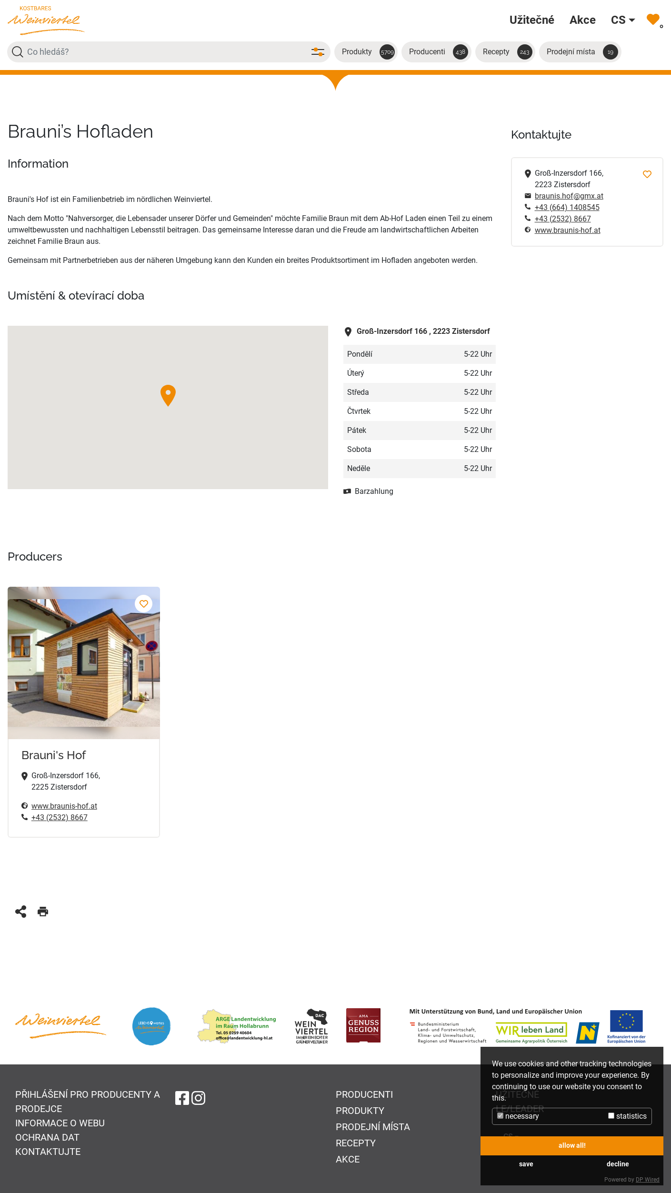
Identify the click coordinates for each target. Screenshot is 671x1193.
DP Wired (648, 1179)
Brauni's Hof (53, 755)
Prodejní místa (582, 52)
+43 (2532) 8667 (59, 817)
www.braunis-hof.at (568, 230)
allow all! (572, 1146)
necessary (518, 1116)
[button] (168, 396)
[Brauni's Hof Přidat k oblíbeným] (143, 603)
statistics (627, 1116)
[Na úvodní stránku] (46, 20)
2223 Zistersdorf (416, 331)
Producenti (438, 52)
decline (618, 1164)
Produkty (368, 52)
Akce (348, 1159)
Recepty (507, 52)
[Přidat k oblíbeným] (647, 173)
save (526, 1164)
